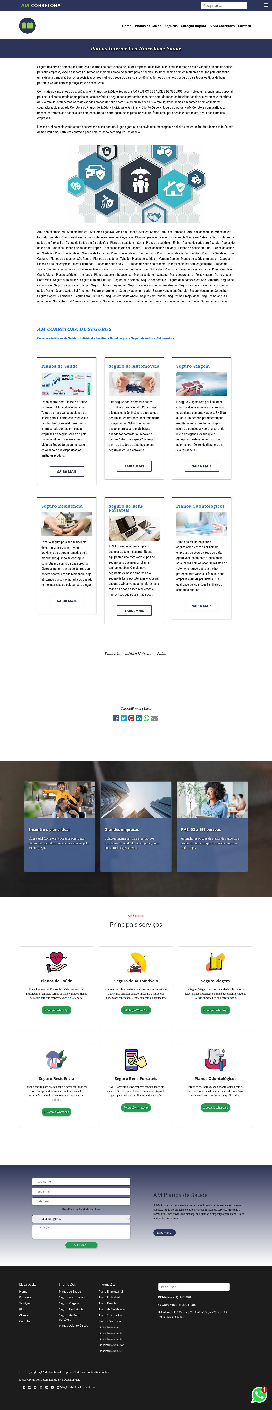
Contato (244, 26)
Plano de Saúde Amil (112, 1309)
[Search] (224, 5)
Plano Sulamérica (110, 1315)
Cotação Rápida (193, 26)
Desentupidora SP (111, 1333)
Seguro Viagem (193, 366)
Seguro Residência (62, 506)
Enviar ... (81, 1245)
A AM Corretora (222, 26)
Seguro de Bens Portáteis (126, 508)
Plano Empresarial (111, 1291)
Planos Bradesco (110, 1321)
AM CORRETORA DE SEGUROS (74, 329)
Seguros (171, 26)
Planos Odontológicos (200, 506)
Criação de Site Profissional (77, 1387)
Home (126, 26)
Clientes (24, 1315)
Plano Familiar (108, 1303)
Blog (22, 1309)
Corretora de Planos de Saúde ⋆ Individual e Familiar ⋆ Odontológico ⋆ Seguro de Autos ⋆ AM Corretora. (106, 338)
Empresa (25, 1297)
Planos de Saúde (148, 26)
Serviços (24, 1303)
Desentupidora (109, 1327)
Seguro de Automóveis (134, 366)
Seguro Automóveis (72, 1297)
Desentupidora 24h (112, 1345)
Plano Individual (109, 1297)
